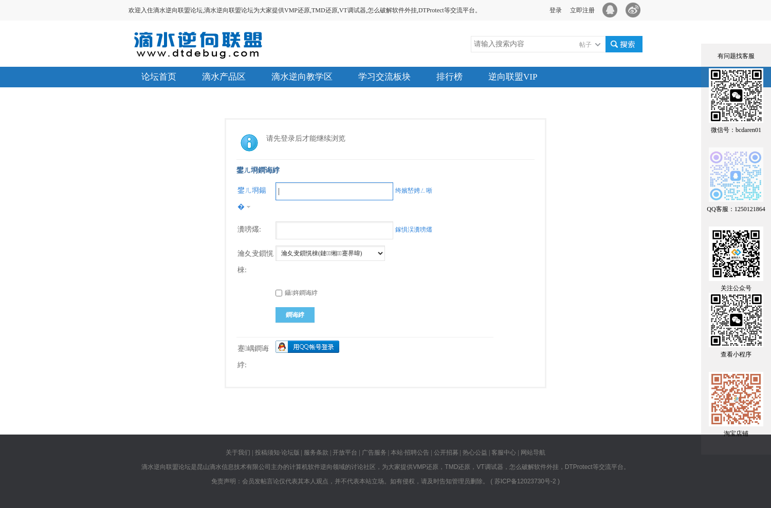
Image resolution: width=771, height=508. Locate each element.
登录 (555, 10)
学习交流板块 (384, 77)
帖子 (585, 44)
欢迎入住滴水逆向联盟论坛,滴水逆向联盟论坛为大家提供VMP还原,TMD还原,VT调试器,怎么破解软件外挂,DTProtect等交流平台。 (304, 10)
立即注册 (582, 10)
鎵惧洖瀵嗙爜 (413, 229)
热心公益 (475, 452)
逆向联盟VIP (512, 77)
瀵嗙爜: (249, 229)
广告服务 (374, 452)
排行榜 (449, 77)
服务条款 (316, 452)
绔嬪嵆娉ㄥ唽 (413, 190)
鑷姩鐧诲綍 (297, 292)
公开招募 (446, 452)
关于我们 (239, 452)
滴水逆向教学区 (302, 77)
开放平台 (345, 452)
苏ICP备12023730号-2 (525, 481)
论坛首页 (158, 77)
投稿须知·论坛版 (277, 452)
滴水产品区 (224, 77)
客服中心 (503, 452)
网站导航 (533, 452)
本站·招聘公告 (410, 452)
